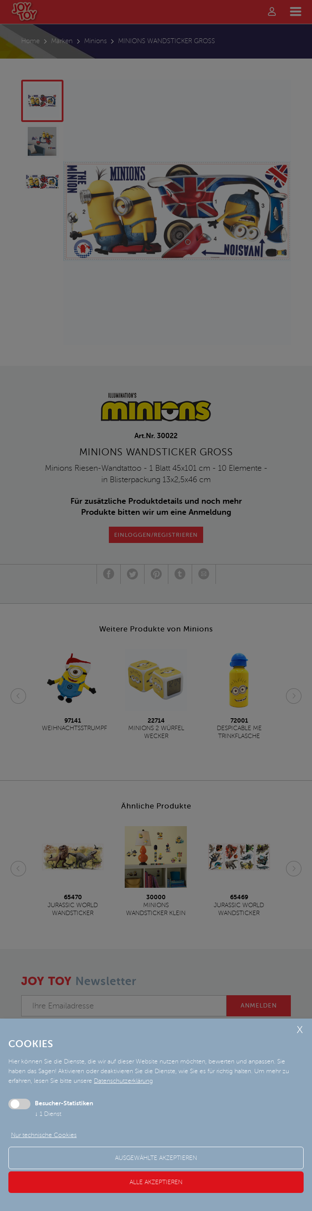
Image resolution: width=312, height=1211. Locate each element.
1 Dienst (48, 1114)
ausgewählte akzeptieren (156, 1158)
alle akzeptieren (156, 1182)
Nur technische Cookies (44, 1135)
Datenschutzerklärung (123, 1081)
